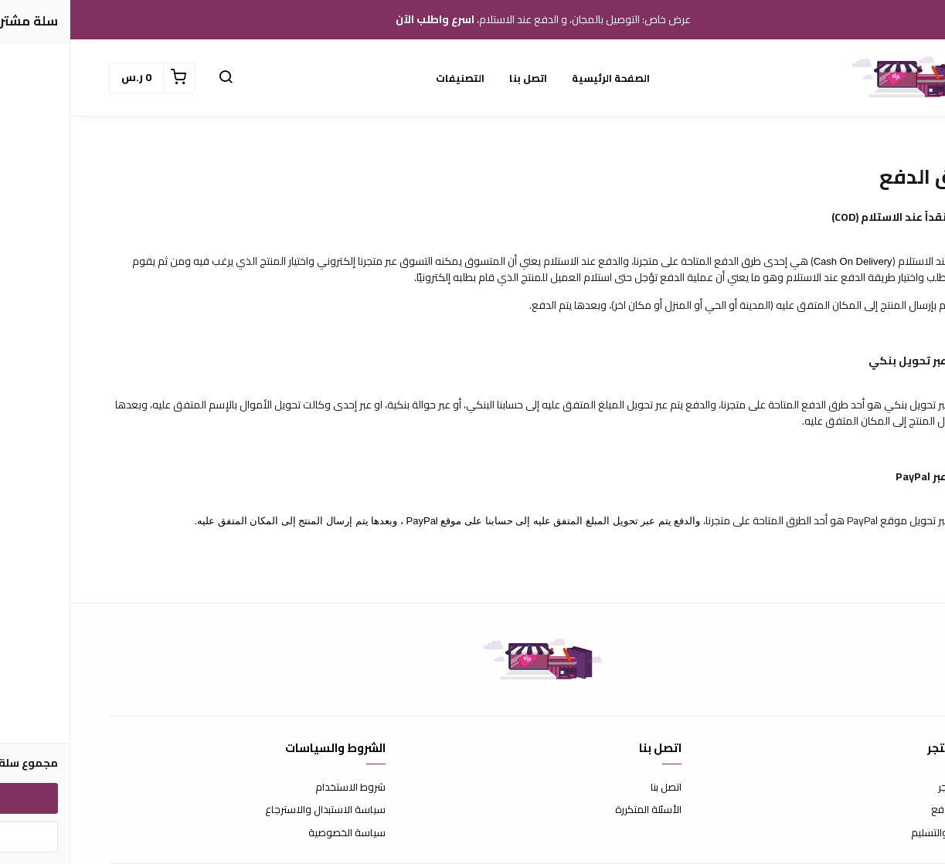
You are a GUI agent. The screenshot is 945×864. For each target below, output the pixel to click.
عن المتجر (887, 787)
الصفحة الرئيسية (540, 78)
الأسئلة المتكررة (578, 810)
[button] (155, 78)
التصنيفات (389, 78)
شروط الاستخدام (280, 787)
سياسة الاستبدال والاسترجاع (255, 810)
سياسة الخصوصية (276, 833)
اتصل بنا (458, 78)
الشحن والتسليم (874, 833)
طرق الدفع (884, 810)
